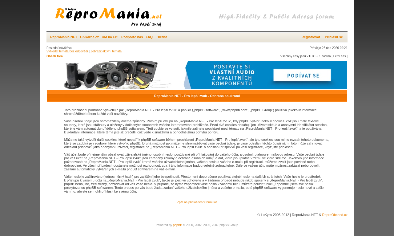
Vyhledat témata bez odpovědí (67, 51)
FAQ (149, 37)
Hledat (161, 37)
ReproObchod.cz (335, 215)
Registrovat (310, 37)
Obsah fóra (54, 56)
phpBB (177, 225)
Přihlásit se (334, 37)
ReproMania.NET (63, 37)
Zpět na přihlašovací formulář (197, 202)
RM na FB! (110, 37)
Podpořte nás (132, 37)
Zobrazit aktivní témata (106, 51)
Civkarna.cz (89, 37)
